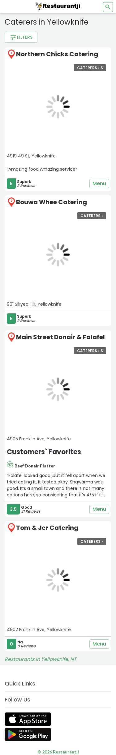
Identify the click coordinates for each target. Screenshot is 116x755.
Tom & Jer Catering (47, 528)
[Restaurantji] (58, 6)
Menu (99, 183)
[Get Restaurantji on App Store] (28, 719)
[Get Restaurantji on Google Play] (28, 734)
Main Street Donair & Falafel (60, 337)
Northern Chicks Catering (57, 54)
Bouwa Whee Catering (51, 202)
